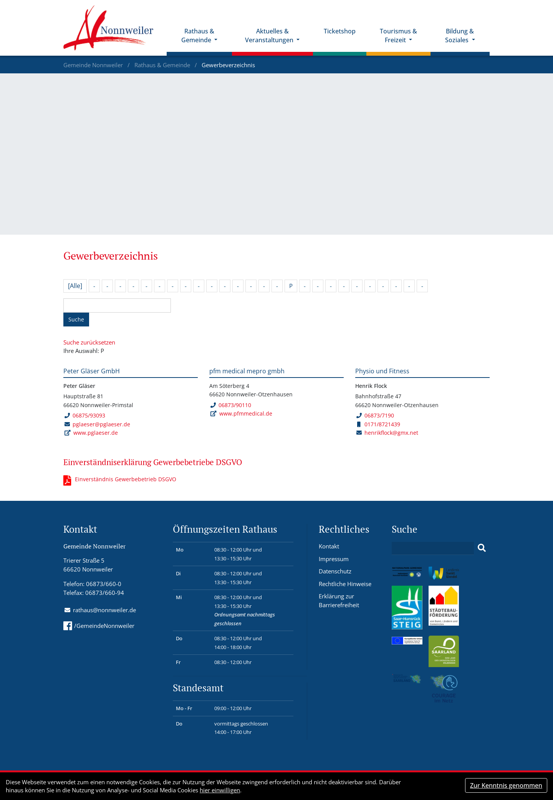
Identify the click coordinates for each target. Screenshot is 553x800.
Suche (76, 319)
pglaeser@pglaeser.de (101, 424)
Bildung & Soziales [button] (459, 35)
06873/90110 (230, 405)
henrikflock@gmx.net (391, 432)
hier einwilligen (220, 790)
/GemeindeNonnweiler (98, 625)
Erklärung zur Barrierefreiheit (339, 600)
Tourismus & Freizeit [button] (398, 35)
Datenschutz (335, 571)
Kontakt (329, 546)
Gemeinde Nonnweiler (93, 65)
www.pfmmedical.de (245, 413)
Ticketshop (340, 31)
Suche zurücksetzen (89, 342)
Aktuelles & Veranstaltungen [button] (270, 35)
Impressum (334, 559)
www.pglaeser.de (95, 432)
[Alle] (75, 286)
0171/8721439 (378, 424)
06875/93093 (85, 415)
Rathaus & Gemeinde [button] (197, 35)
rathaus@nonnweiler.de (104, 610)
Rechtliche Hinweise (345, 584)
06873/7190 (375, 415)
